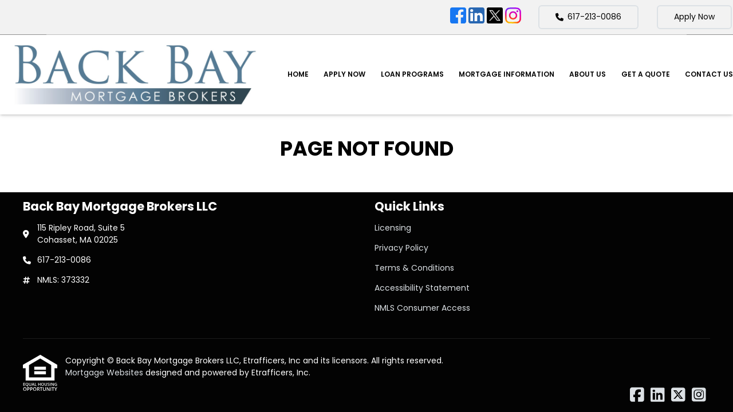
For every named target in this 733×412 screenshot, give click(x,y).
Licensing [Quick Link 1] (393, 227)
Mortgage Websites (105, 372)
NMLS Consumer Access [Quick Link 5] (422, 308)
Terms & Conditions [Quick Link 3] (414, 268)
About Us (587, 74)
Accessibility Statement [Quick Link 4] (422, 288)
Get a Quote (645, 74)
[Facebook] (458, 17)
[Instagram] (513, 17)
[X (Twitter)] (495, 17)
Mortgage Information (506, 74)
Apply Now (694, 16)
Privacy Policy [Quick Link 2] (401, 247)
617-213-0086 (588, 16)
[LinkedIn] (476, 17)
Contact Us (709, 74)
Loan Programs (412, 74)
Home (298, 74)
